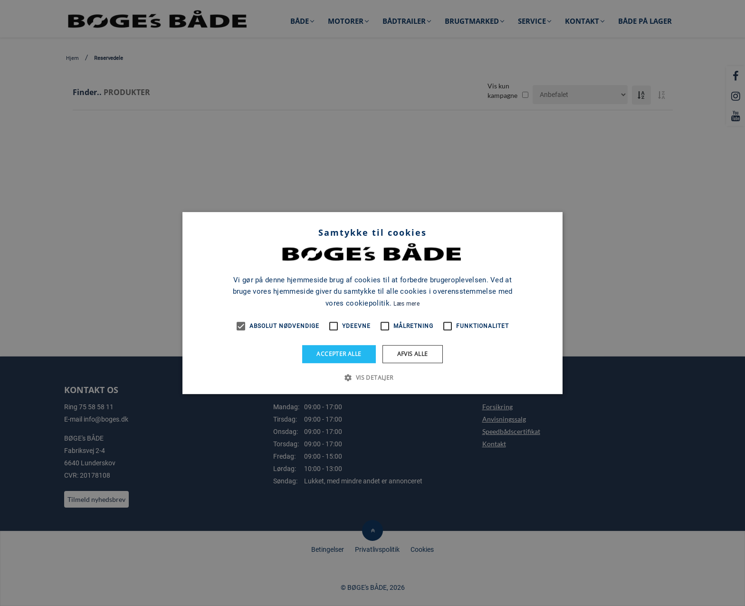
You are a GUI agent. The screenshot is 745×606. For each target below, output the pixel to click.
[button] (372, 377)
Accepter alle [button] (338, 354)
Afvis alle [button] (412, 354)
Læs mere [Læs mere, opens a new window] (406, 303)
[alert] (372, 303)
